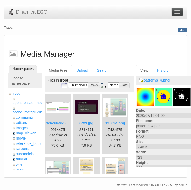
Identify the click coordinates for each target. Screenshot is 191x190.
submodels (25, 154)
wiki (19, 164)
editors (21, 122)
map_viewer (26, 133)
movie (21, 138)
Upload (82, 70)
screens (22, 149)
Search (102, 70)
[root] (16, 93)
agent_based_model (29, 103)
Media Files (58, 70)
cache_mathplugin (27, 112)
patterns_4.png (156, 80)
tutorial (21, 159)
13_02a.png (115, 123)
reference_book (28, 143)
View (144, 70)
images (22, 128)
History (163, 70)
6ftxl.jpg (86, 123)
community (25, 117)
